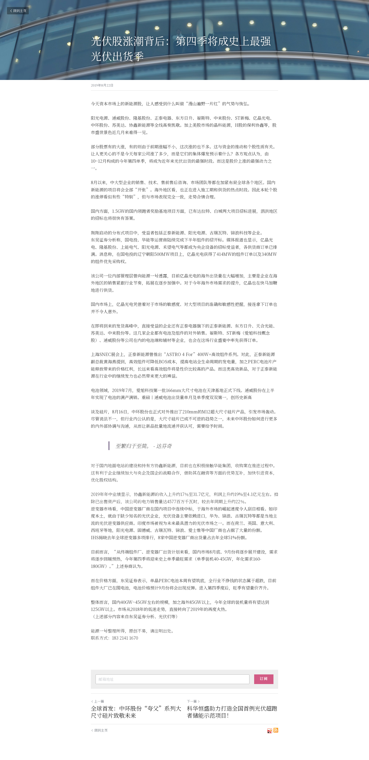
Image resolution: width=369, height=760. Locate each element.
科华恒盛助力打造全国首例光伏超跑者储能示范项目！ (232, 712)
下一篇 (193, 701)
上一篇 (97, 701)
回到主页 (17, 10)
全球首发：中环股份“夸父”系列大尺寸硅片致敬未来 (136, 712)
